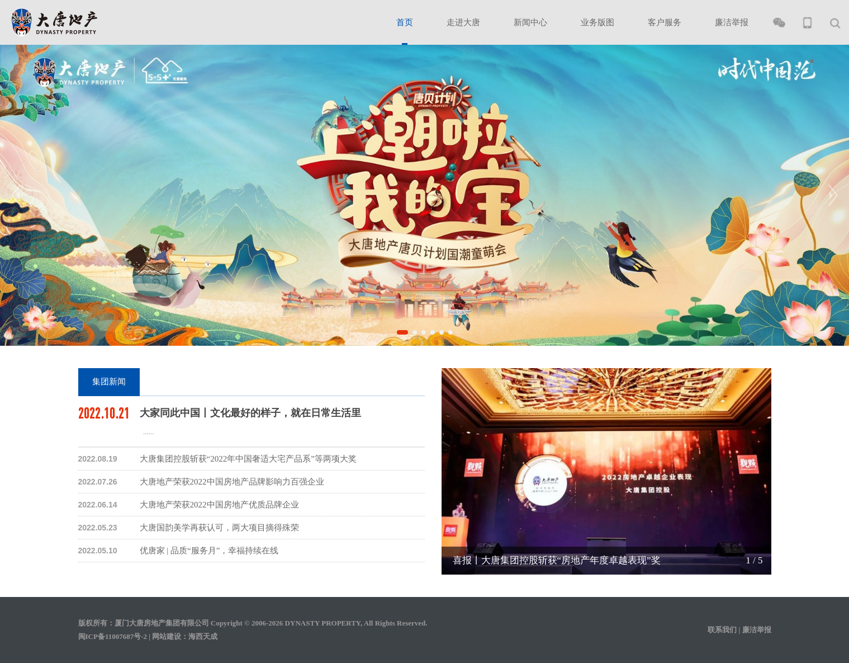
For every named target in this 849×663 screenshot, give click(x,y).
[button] (402, 332)
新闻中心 (530, 22)
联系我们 (722, 630)
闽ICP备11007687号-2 (113, 636)
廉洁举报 (731, 22)
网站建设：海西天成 (184, 636)
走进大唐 (463, 22)
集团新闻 (109, 381)
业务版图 (597, 22)
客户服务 (664, 22)
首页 (404, 22)
